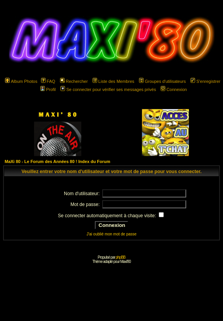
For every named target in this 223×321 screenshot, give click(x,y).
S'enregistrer (205, 81)
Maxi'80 (125, 261)
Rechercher (74, 81)
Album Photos (21, 81)
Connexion (174, 89)
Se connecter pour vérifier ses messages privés (108, 89)
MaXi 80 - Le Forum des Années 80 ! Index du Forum (57, 161)
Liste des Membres (113, 81)
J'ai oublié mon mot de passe (111, 234)
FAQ (48, 81)
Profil (48, 89)
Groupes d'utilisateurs (162, 81)
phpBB (120, 257)
